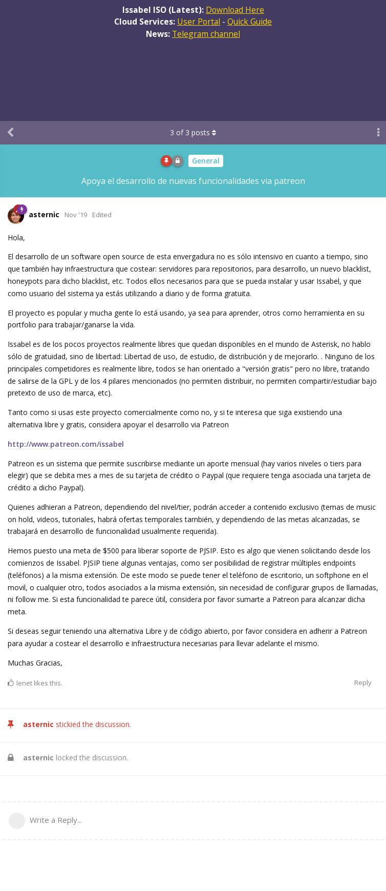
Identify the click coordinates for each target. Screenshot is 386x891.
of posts (193, 132)
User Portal (198, 21)
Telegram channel (206, 33)
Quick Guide (249, 21)
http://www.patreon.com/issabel (66, 444)
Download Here (235, 9)
